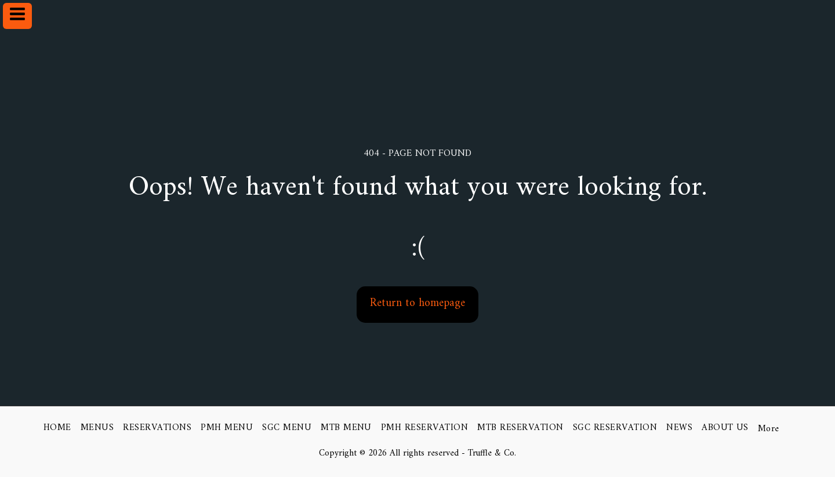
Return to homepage (417, 303)
